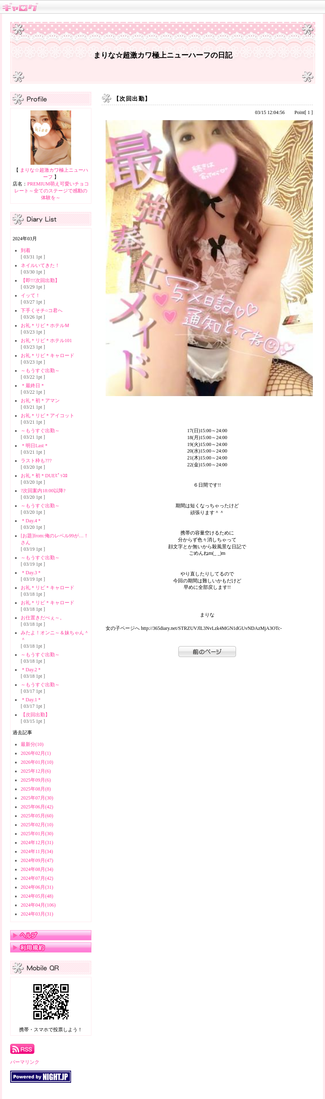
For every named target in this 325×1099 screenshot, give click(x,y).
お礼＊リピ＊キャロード (47, 355)
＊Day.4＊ (31, 521)
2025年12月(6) (36, 771)
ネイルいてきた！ (40, 265)
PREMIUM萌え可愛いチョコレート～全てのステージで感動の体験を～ (51, 190)
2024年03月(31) (37, 914)
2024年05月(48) (37, 896)
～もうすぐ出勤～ (40, 370)
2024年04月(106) (38, 905)
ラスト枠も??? (36, 460)
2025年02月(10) (37, 824)
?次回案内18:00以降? (43, 490)
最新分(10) (32, 744)
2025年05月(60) (37, 816)
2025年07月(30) (37, 798)
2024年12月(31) (37, 842)
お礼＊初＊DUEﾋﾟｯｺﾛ (44, 475)
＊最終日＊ (33, 385)
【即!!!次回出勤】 (40, 280)
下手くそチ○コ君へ (42, 310)
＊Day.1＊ (31, 699)
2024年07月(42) (37, 878)
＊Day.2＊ (31, 669)
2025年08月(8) (36, 789)
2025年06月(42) (37, 807)
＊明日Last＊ (35, 445)
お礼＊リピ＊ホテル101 (46, 340)
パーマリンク (24, 1062)
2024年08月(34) (37, 869)
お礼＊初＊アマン (40, 400)
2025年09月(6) (36, 780)
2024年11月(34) (37, 851)
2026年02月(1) (36, 753)
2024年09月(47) (37, 860)
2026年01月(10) (37, 762)
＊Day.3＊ (31, 572)
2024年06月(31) (37, 887)
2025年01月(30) (37, 833)
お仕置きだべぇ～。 (43, 618)
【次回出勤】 (35, 715)
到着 (25, 250)
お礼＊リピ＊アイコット (47, 415)
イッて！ (30, 295)
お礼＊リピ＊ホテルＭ (45, 325)
